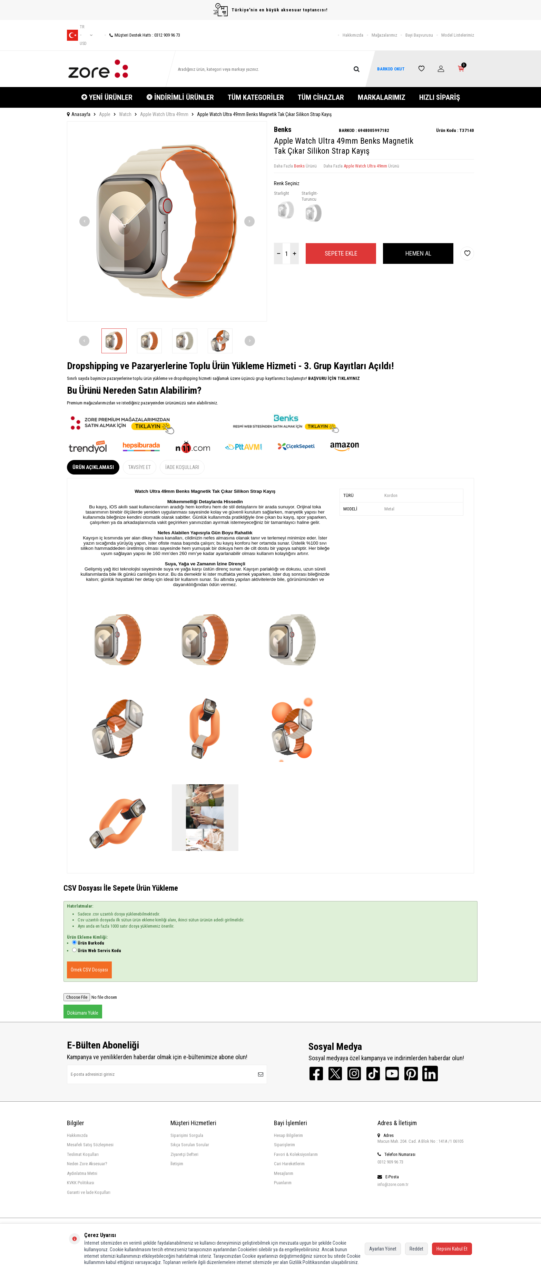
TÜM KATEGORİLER (256, 97)
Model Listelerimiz (457, 35)
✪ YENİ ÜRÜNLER (106, 97)
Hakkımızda (353, 35)
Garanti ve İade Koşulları (88, 1192)
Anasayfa (78, 114)
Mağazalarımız (384, 35)
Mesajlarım (283, 1173)
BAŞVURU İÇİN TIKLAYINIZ (333, 378)
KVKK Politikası (80, 1182)
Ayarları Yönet (382, 1249)
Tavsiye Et (139, 467)
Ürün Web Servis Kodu (99, 950)
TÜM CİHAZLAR (321, 97)
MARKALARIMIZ (381, 97)
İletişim (176, 1163)
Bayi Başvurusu (419, 35)
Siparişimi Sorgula (186, 1135)
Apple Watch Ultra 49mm (164, 114)
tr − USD (79, 35)
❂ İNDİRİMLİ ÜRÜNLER (180, 97)
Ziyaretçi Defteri (184, 1154)
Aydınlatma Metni (82, 1173)
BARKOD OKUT (391, 68)
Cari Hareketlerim (289, 1163)
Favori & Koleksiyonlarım (296, 1154)
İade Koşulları (182, 467)
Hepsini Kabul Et (452, 1249)
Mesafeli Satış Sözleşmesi (90, 1144)
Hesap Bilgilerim (288, 1135)
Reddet (416, 1249)
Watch (125, 114)
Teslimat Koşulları (83, 1154)
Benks (283, 129)
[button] (84, 221)
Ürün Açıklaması (93, 467)
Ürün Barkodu (91, 943)
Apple (104, 114)
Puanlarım (283, 1182)
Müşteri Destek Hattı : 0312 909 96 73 (142, 35)
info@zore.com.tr (393, 1184)
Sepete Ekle (341, 253)
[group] (167, 221)
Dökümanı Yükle (82, 1013)
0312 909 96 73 (390, 1162)
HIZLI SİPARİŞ (439, 97)
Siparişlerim (284, 1144)
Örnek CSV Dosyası (89, 970)
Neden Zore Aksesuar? (87, 1163)
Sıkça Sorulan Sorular (189, 1144)
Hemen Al (418, 253)
